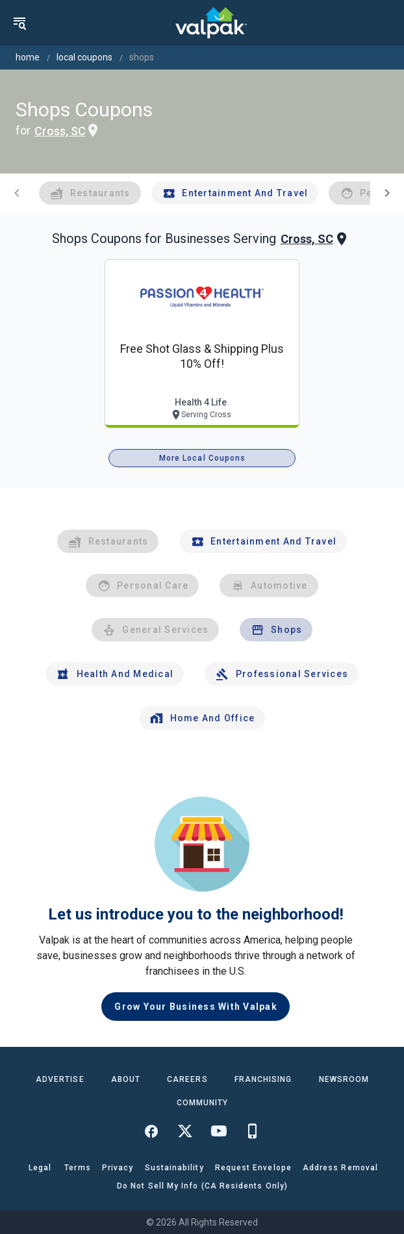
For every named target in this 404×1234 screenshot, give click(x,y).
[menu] (19, 23)
